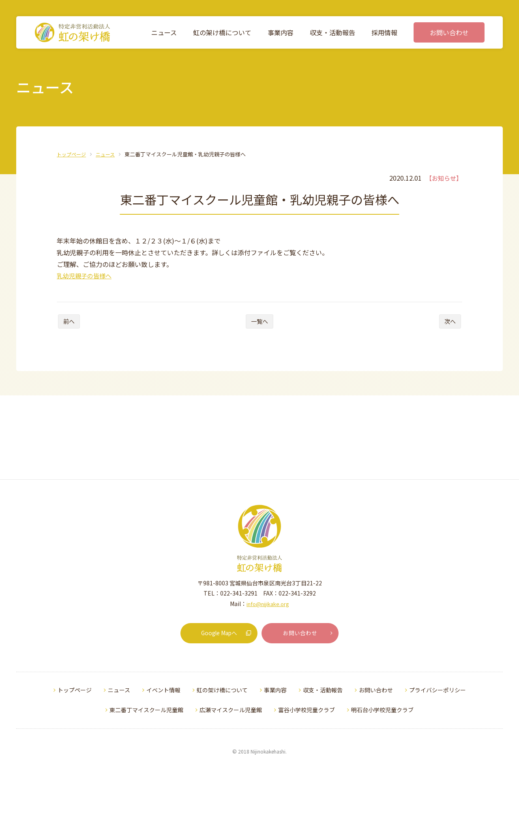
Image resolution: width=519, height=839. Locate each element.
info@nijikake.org (267, 691)
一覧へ (259, 324)
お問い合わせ (309, 718)
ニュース (108, 154)
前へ (70, 324)
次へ (448, 324)
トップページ (72, 154)
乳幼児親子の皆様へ (86, 275)
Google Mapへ (227, 718)
